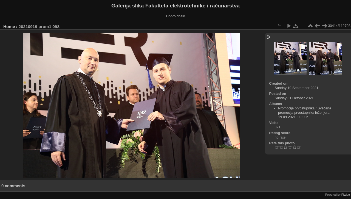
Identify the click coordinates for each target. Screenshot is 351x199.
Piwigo (345, 194)
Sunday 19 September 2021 (296, 88)
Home (9, 26)
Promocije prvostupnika (296, 108)
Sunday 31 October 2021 (293, 98)
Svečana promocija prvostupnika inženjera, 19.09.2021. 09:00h (304, 112)
